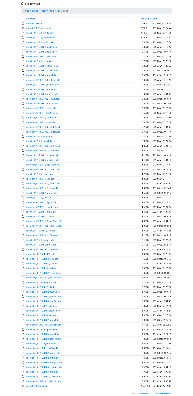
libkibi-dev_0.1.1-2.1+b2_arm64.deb (43, 150)
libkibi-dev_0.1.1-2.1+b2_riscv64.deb (43, 277)
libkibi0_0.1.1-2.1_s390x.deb (39, 33)
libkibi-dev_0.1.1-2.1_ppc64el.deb (42, 207)
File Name (30, 18)
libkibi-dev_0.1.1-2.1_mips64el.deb (42, 164)
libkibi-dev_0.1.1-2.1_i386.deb (40, 179)
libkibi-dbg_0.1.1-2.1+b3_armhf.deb (43, 372)
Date (155, 18)
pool (44, 11)
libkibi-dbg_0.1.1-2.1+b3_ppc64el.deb (44, 367)
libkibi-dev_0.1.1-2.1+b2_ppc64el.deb (43, 226)
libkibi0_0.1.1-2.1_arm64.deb (39, 42)
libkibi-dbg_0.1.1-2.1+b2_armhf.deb (43, 358)
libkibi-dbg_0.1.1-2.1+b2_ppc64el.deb (44, 339)
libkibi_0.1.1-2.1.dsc (35, 23)
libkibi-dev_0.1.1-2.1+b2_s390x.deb (43, 99)
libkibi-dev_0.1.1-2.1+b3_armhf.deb (42, 183)
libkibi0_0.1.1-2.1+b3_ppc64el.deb (42, 160)
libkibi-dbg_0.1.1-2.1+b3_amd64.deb (43, 301)
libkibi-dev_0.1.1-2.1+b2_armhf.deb (42, 169)
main (51, 11)
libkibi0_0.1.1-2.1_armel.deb (39, 174)
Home (26, 11)
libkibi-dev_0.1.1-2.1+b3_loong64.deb (43, 324)
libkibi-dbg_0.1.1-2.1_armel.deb (41, 315)
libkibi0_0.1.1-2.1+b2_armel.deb (41, 244)
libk (58, 11)
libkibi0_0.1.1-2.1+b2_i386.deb (40, 216)
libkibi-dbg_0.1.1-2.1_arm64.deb (41, 282)
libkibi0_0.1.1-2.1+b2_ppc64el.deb (42, 155)
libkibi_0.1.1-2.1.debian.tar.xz (40, 28)
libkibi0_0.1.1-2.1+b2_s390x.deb (41, 51)
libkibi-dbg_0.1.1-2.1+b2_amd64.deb (43, 296)
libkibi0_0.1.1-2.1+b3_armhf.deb (41, 212)
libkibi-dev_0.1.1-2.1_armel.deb (40, 108)
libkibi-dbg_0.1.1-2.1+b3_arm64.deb (43, 334)
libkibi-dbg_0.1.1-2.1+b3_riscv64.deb (43, 376)
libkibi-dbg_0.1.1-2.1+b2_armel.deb (42, 353)
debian (35, 11)
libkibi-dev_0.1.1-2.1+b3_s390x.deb (43, 80)
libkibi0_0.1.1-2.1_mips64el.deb (41, 37)
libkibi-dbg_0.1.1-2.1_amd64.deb (41, 268)
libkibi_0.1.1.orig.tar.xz (36, 386)
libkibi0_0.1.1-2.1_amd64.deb (40, 61)
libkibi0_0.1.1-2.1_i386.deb (38, 197)
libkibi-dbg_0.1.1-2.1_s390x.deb (41, 287)
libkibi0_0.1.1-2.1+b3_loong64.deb (42, 84)
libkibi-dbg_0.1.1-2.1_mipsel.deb (41, 306)
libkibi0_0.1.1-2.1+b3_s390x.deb (41, 47)
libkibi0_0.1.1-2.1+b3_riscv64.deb (42, 66)
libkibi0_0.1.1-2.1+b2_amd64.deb (42, 103)
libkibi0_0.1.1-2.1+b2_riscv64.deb (42, 70)
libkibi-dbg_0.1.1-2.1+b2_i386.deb (42, 259)
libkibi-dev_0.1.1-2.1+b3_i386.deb (42, 249)
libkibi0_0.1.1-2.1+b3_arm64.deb (41, 75)
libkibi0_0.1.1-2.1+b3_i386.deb (40, 230)
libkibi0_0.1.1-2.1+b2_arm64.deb (41, 89)
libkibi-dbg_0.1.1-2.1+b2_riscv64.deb (43, 273)
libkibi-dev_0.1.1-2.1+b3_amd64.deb (43, 127)
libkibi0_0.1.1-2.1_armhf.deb (39, 136)
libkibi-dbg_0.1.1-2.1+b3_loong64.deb (44, 362)
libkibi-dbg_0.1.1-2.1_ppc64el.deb (42, 329)
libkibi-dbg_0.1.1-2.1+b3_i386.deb (42, 263)
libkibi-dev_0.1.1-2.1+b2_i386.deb (42, 235)
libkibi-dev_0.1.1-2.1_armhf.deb (41, 117)
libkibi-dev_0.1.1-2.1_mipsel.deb (41, 202)
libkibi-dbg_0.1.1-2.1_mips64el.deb (42, 348)
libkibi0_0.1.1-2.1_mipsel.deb (40, 240)
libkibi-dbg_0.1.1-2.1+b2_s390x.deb (43, 292)
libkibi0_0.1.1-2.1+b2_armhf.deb (41, 193)
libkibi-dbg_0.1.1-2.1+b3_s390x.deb (43, 310)
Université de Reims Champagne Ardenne (154, 393)
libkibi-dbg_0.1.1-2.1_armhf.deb (41, 343)
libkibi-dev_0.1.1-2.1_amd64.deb (41, 113)
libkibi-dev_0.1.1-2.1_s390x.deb (41, 56)
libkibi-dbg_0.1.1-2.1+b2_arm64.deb (43, 320)
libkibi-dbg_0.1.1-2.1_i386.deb (40, 254)
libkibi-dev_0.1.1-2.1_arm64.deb (41, 122)
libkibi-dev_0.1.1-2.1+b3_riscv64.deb (43, 381)
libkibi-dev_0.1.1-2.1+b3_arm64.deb (43, 146)
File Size (145, 18)
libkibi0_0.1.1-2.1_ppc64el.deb (40, 141)
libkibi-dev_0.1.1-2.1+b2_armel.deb (42, 188)
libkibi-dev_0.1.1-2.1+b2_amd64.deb (43, 132)
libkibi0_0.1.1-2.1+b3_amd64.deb (42, 94)
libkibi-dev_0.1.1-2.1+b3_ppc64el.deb (43, 221)
